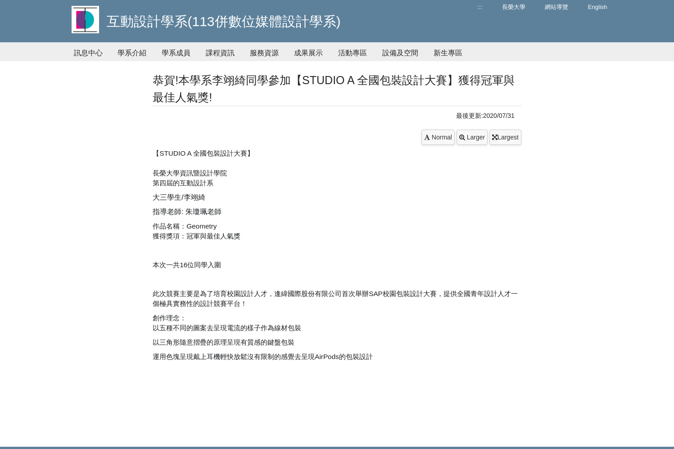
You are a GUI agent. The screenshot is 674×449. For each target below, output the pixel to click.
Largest (505, 137)
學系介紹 (132, 53)
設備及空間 (400, 53)
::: (479, 7)
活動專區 (352, 53)
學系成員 (176, 53)
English (597, 7)
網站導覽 (556, 7)
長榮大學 (513, 7)
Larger (472, 137)
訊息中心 (88, 53)
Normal (438, 137)
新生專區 (448, 53)
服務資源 (264, 53)
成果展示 (308, 53)
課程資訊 (220, 53)
